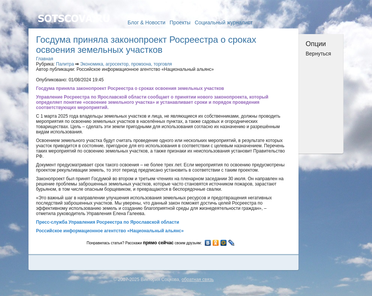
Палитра (65, 64)
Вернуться (318, 54)
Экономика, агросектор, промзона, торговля (126, 64)
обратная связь (198, 279)
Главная (44, 58)
